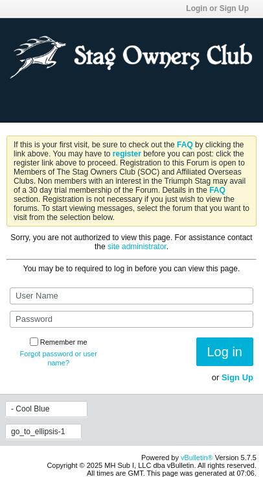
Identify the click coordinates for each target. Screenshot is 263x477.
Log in (225, 352)
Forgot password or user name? (58, 358)
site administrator (137, 246)
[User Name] (131, 295)
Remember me (58, 342)
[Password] (131, 319)
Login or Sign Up (221, 8)
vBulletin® (197, 457)
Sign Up (237, 377)
